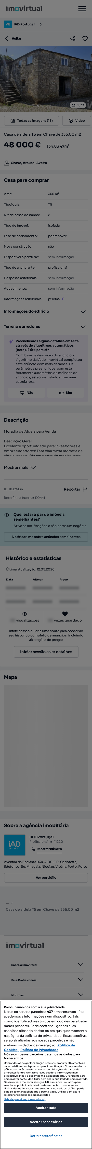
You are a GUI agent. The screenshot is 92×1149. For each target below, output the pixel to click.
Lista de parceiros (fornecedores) (24, 1099)
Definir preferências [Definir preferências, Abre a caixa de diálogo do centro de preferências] (46, 1136)
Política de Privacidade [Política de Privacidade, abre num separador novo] (39, 1050)
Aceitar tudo (46, 1108)
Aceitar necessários (46, 1122)
